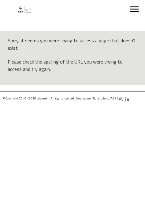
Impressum (83, 98)
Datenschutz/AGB (104, 98)
